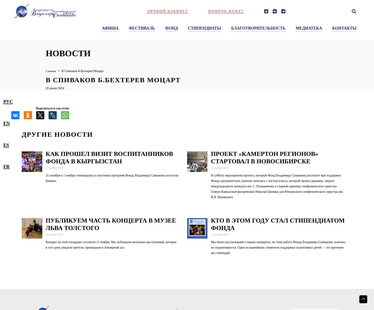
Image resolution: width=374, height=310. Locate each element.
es (6, 145)
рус (8, 101)
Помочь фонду (226, 11)
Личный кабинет (167, 11)
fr (6, 166)
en (6, 123)
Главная (51, 71)
